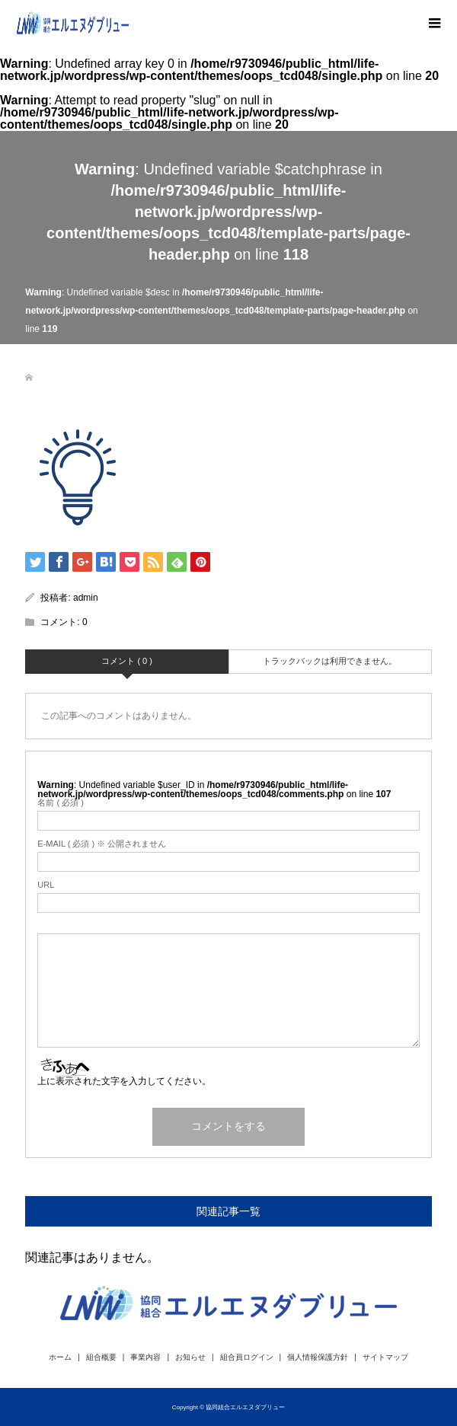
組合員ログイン (246, 1357)
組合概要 (101, 1357)
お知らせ (190, 1357)
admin (85, 597)
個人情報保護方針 (317, 1357)
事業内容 (145, 1357)
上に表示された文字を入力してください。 (124, 1081)
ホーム (60, 1357)
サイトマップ (385, 1357)
